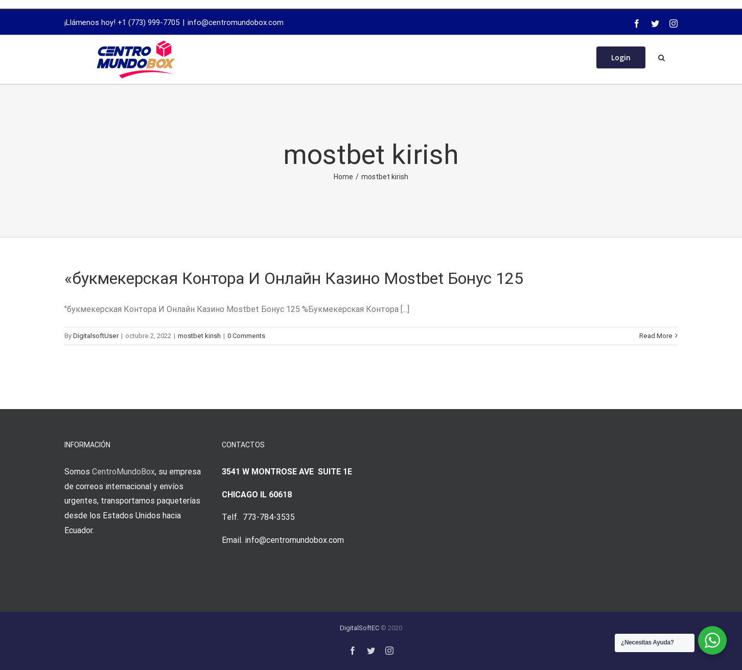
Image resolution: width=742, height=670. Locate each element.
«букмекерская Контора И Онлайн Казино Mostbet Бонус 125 (293, 278)
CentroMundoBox (123, 471)
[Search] (661, 56)
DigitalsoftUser (96, 336)
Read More (656, 336)
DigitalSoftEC (359, 628)
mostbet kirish (199, 336)
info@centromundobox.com (236, 22)
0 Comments (246, 336)
